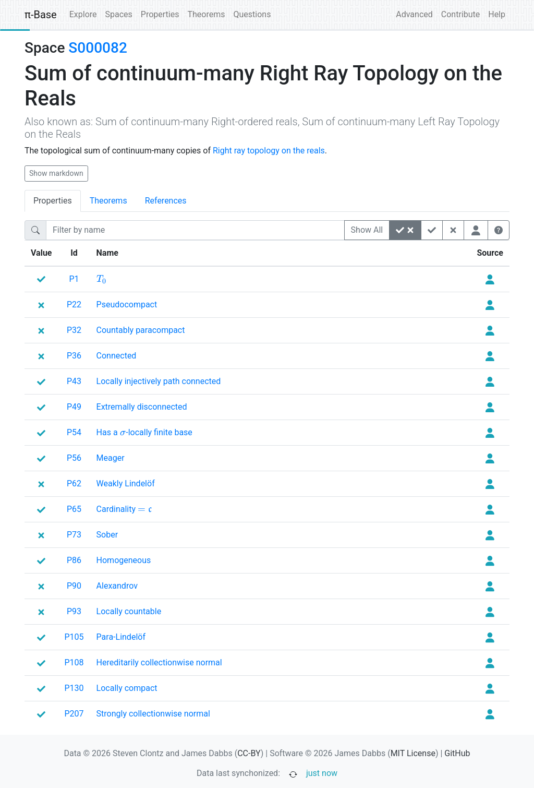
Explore (83, 14)
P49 (74, 407)
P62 (74, 483)
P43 (74, 381)
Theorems (206, 14)
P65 (74, 509)
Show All (367, 230)
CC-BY (249, 753)
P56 (74, 458)
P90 (74, 586)
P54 (74, 432)
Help (496, 14)
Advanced (414, 14)
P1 (74, 279)
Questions (252, 14)
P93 (74, 611)
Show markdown (56, 173)
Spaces (118, 14)
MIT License (413, 753)
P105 (74, 637)
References (166, 201)
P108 (74, 662)
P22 (74, 304)
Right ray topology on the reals (269, 151)
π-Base (41, 14)
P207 (74, 714)
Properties (160, 14)
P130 (74, 688)
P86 (74, 560)
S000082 (97, 47)
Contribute (460, 14)
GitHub (457, 753)
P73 (74, 535)
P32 (74, 330)
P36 (74, 356)
